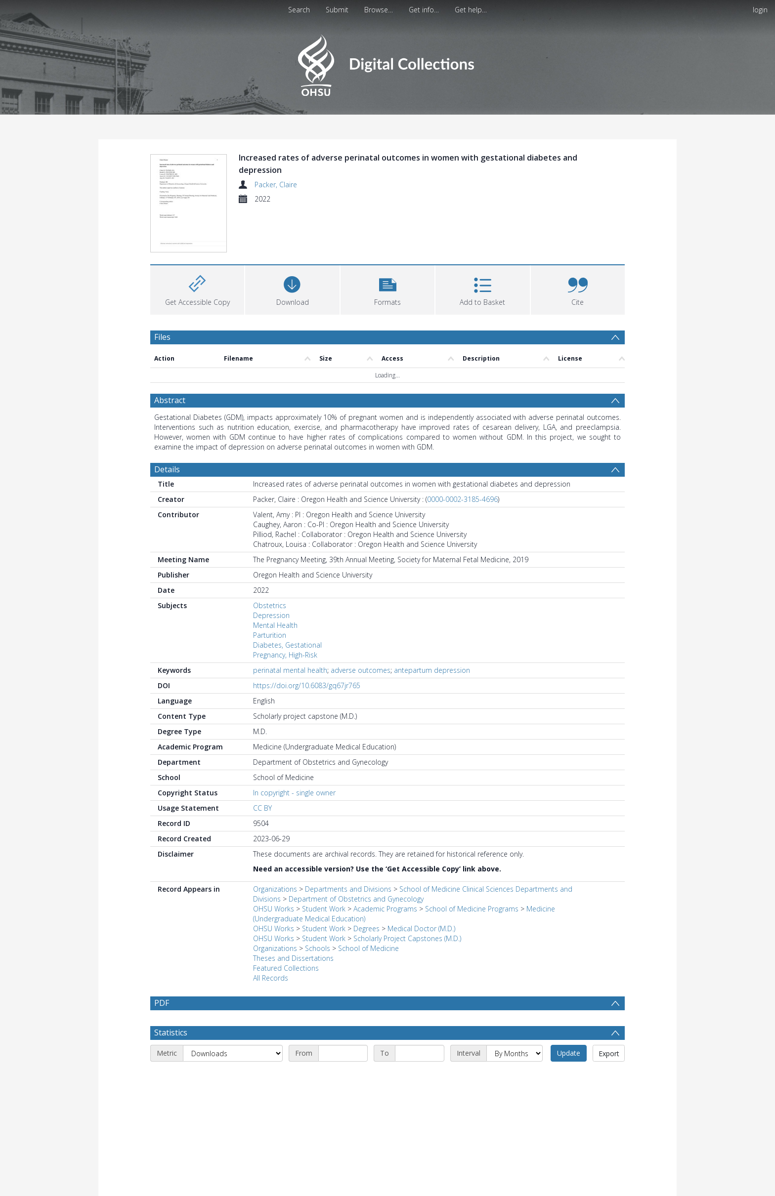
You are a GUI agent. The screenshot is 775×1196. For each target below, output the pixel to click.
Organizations (275, 889)
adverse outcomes (360, 670)
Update (568, 1076)
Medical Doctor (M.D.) (421, 928)
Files (162, 336)
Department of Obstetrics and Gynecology (356, 899)
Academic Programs (385, 908)
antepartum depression (432, 670)
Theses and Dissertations (293, 958)
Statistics (170, 1056)
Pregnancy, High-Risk (285, 655)
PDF (161, 1002)
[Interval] (514, 1077)
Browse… (378, 9)
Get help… (471, 9)
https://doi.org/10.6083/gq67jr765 (306, 685)
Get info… (424, 9)
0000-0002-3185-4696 (462, 499)
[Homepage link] (387, 62)
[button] (387, 288)
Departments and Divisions (348, 889)
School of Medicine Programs (471, 908)
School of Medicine (368, 948)
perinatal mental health (290, 670)
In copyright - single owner (294, 792)
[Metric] (233, 1077)
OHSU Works (273, 908)
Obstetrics (269, 605)
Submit (337, 9)
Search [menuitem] (299, 9)
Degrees (366, 928)
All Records (270, 978)
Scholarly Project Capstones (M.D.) (407, 938)
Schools (317, 948)
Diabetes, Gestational (287, 645)
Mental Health (275, 625)
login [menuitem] (760, 9)
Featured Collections (286, 968)
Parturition (269, 635)
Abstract (169, 400)
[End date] (419, 1077)
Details (167, 469)
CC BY (262, 808)
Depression (271, 615)
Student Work (323, 908)
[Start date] (343, 1077)
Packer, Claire (276, 184)
